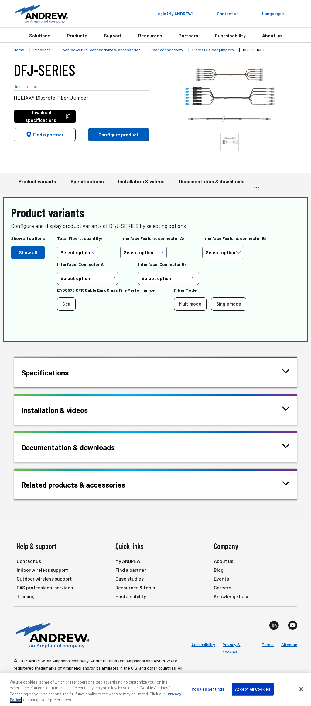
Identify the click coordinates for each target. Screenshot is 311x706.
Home (19, 49)
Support (113, 35)
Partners (188, 35)
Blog (219, 570)
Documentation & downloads (211, 184)
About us (272, 35)
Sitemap (289, 644)
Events (221, 578)
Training (26, 596)
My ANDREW (128, 561)
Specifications (87, 184)
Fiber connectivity (166, 49)
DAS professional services (45, 587)
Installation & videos (141, 184)
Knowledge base (232, 596)
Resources (150, 35)
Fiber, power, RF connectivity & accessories (100, 49)
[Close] (301, 689)
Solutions (39, 35)
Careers (222, 587)
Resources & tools (135, 587)
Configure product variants (118, 136)
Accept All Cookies (252, 689)
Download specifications (48, 116)
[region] (155, 689)
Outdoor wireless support (44, 578)
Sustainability (230, 35)
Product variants (37, 184)
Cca (66, 304)
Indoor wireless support (42, 570)
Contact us (29, 561)
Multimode (190, 304)
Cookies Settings (208, 689)
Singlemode (228, 304)
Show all (28, 252)
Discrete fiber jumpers (213, 49)
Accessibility (203, 644)
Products (77, 35)
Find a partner (44, 134)
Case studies (129, 578)
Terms (268, 644)
